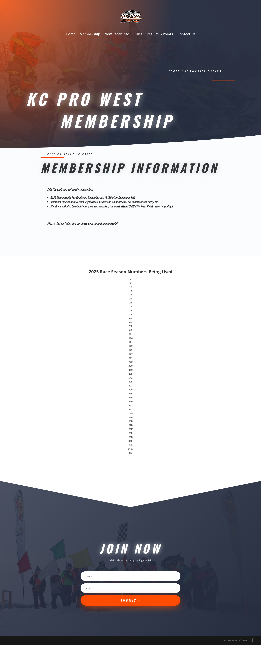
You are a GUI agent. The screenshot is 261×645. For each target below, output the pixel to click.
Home (70, 34)
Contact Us (186, 34)
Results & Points (160, 34)
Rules (137, 34)
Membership (90, 34)
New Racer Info (117, 34)
